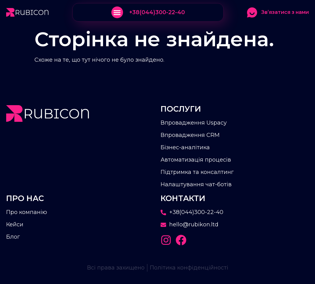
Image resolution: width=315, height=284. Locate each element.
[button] (117, 12)
